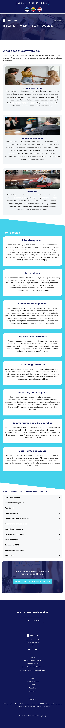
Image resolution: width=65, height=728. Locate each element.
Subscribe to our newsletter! (32, 582)
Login (21, 3)
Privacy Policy (41, 716)
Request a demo (38, 3)
